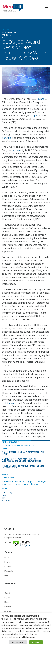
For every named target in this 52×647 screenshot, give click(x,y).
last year (17, 150)
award (41, 98)
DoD (4, 495)
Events (7, 562)
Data (6, 602)
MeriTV (7, 575)
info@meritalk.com (12, 537)
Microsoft (6, 500)
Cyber (7, 597)
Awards (7, 611)
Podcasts (8, 571)
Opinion (8, 566)
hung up (6, 137)
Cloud (7, 593)
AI (5, 588)
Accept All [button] (36, 642)
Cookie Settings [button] (17, 642)
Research (8, 606)
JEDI (3, 498)
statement (9, 403)
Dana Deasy (7, 492)
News (7, 557)
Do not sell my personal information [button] (18, 637)
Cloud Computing (25, 445)
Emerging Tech (9, 445)
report (35, 115)
